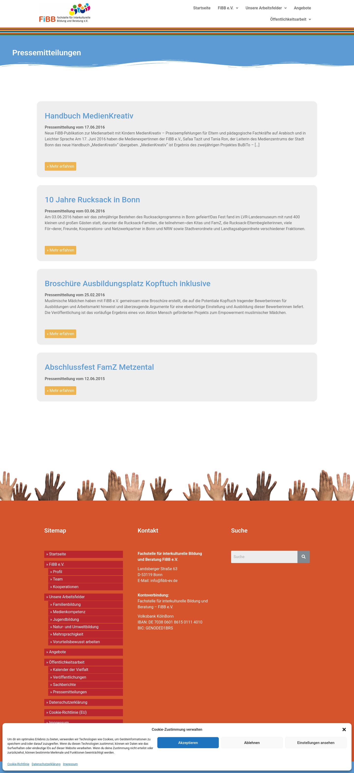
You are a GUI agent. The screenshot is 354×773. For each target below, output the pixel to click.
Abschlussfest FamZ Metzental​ (99, 367)
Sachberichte (64, 684)
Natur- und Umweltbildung (75, 626)
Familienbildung (67, 604)
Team (58, 579)
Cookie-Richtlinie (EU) (68, 712)
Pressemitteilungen (46, 52)
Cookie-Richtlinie (18, 764)
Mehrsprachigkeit (68, 634)
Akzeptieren (188, 743)
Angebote (302, 8)
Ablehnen (252, 743)
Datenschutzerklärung (46, 764)
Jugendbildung (66, 619)
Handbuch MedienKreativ (89, 115)
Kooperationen (65, 586)
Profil (57, 571)
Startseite (201, 8)
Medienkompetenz (69, 611)
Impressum (70, 764)
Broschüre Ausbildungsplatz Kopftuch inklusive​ (127, 283)
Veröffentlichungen (69, 677)
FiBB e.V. (228, 8)
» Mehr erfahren (60, 166)
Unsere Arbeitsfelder (266, 8)
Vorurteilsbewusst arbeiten (76, 641)
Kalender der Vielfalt (70, 669)
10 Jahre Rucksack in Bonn (92, 199)
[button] (344, 729)
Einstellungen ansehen (315, 743)
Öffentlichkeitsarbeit (290, 19)
